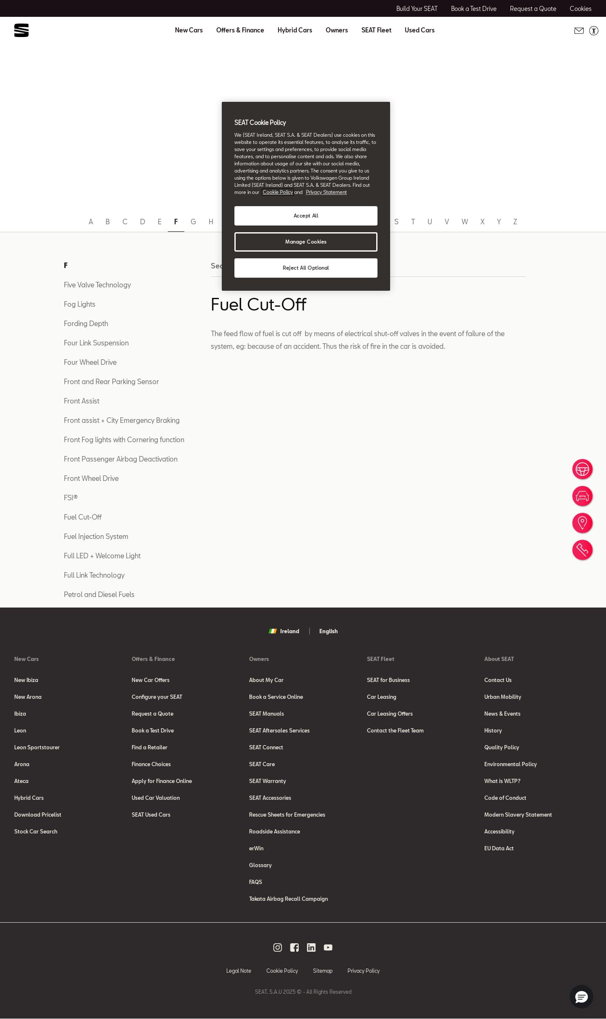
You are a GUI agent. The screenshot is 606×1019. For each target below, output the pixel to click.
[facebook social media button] (295, 947)
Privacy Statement (326, 192)
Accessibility (499, 831)
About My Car (266, 680)
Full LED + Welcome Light (102, 556)
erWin (256, 848)
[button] (581, 996)
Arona (21, 764)
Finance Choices (151, 764)
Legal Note (238, 971)
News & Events (502, 713)
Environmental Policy (510, 764)
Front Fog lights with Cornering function (124, 439)
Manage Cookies (306, 241)
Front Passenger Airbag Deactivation (121, 459)
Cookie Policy (282, 971)
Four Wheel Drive (90, 362)
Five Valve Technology (97, 285)
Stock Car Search (35, 831)
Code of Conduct (505, 798)
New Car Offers (151, 680)
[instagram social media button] (278, 947)
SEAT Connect (266, 747)
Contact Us (498, 680)
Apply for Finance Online (162, 781)
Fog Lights (80, 304)
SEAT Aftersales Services (279, 730)
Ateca (21, 781)
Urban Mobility (502, 697)
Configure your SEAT (157, 697)
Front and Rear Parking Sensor (111, 381)
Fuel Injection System (96, 536)
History (493, 730)
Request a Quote (152, 713)
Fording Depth (86, 323)
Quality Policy (501, 747)
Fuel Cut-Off (82, 517)
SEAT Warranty (267, 781)
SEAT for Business (388, 680)
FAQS (255, 882)
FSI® (71, 498)
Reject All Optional (306, 268)
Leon (20, 730)
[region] (306, 196)
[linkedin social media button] (311, 947)
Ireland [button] (283, 631)
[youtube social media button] (328, 947)
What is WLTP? (502, 781)
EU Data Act (499, 848)
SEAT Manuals (266, 713)
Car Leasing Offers (390, 713)
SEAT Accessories (270, 798)
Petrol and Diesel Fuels (99, 594)
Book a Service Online (276, 697)
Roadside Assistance (274, 831)
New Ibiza (26, 680)
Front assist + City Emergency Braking (122, 420)
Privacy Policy (364, 971)
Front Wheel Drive (91, 478)
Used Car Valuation (156, 798)
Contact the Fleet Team (395, 730)
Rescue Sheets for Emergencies (287, 814)
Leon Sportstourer (37, 747)
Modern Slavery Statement (518, 814)
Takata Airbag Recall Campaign (288, 899)
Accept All (306, 215)
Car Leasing (381, 697)
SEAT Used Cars (151, 814)
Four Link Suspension (96, 343)
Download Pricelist (37, 814)
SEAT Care (262, 764)
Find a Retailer (149, 747)
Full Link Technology (94, 575)
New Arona (28, 697)
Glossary (260, 865)
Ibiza (20, 713)
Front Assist (81, 401)
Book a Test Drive (153, 730)
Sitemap (322, 971)
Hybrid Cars (295, 30)
